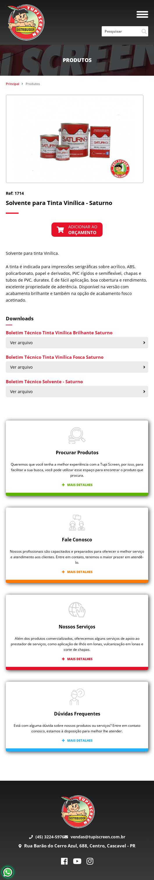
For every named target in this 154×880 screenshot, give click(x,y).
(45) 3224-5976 (46, 837)
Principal (12, 84)
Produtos (33, 84)
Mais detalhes (77, 485)
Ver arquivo (77, 342)
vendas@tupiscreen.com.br (94, 837)
